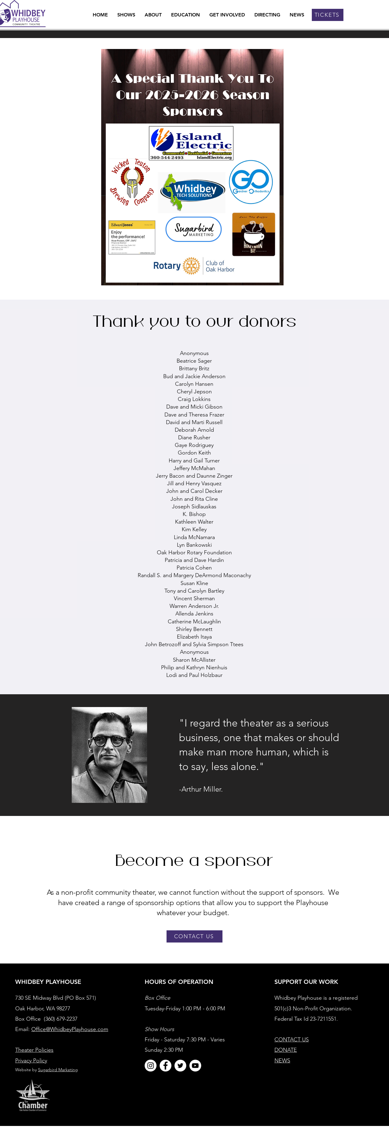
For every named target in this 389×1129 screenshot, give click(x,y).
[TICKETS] (327, 15)
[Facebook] (165, 1066)
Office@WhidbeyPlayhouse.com (69, 1029)
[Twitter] (180, 1066)
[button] (153, 14)
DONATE (285, 1050)
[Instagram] (151, 1066)
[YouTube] (195, 1066)
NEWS (282, 1060)
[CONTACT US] (194, 936)
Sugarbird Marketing (58, 1069)
